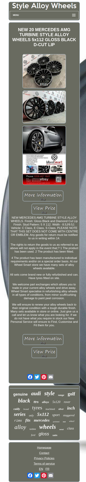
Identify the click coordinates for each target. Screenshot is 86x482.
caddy (17, 408)
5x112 (43, 414)
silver (61, 409)
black (24, 400)
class (70, 428)
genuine (20, 394)
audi (36, 393)
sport (56, 415)
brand (26, 409)
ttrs (36, 402)
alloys (45, 402)
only (31, 415)
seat (64, 422)
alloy (20, 427)
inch (71, 408)
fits (27, 420)
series (20, 414)
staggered (68, 415)
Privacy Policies (44, 458)
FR (48, 469)
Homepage (44, 447)
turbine (32, 429)
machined (50, 409)
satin (55, 435)
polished (56, 422)
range (61, 395)
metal (61, 429)
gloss (44, 433)
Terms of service (44, 463)
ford (33, 435)
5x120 (56, 402)
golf (71, 393)
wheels (47, 426)
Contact (44, 453)
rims (18, 421)
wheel (71, 421)
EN (41, 469)
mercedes (42, 420)
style (49, 393)
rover (67, 402)
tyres (37, 407)
